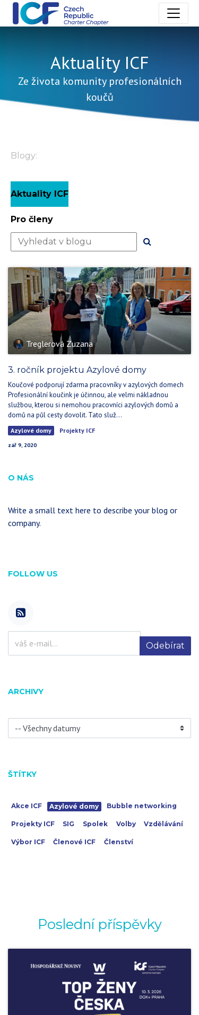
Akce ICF (26, 806)
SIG (68, 824)
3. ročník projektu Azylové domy (77, 370)
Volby (126, 824)
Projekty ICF (77, 430)
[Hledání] (147, 241)
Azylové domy (31, 430)
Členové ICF (74, 842)
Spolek (95, 824)
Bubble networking (142, 806)
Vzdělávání (163, 824)
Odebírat (165, 646)
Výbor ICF (28, 842)
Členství (118, 842)
